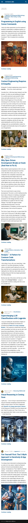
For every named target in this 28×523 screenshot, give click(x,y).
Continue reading (6, 69)
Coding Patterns (10, 250)
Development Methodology (17, 15)
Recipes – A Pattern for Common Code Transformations (11, 257)
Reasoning (16, 390)
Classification (17, 311)
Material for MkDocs (10, 521)
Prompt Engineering (16, 76)
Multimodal (22, 390)
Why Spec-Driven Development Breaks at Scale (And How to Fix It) (13, 163)
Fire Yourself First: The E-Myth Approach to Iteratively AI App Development (14, 457)
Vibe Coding (14, 16)
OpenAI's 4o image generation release (14, 406)
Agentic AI (8, 15)
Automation (7, 16)
